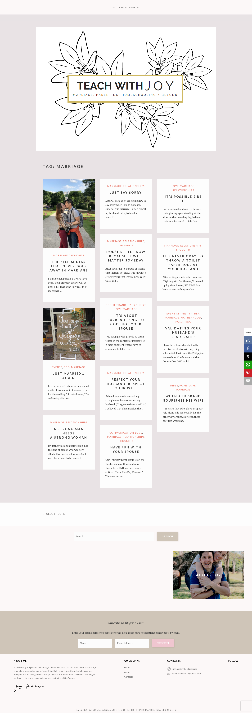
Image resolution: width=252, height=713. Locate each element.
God (108, 305)
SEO (115, 710)
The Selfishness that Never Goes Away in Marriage (69, 266)
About (127, 672)
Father (194, 313)
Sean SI (172, 710)
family (183, 313)
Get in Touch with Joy (126, 7)
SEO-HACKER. (128, 710)
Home (183, 385)
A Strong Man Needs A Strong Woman (68, 433)
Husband (119, 305)
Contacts (128, 676)
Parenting (183, 321)
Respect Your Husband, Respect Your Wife (126, 384)
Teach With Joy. (105, 710)
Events (171, 313)
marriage (60, 255)
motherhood (191, 317)
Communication (121, 432)
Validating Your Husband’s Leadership (183, 332)
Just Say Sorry (126, 192)
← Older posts (54, 513)
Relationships (134, 186)
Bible (174, 385)
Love (175, 186)
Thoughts (76, 255)
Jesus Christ (136, 305)
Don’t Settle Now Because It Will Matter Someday (126, 256)
